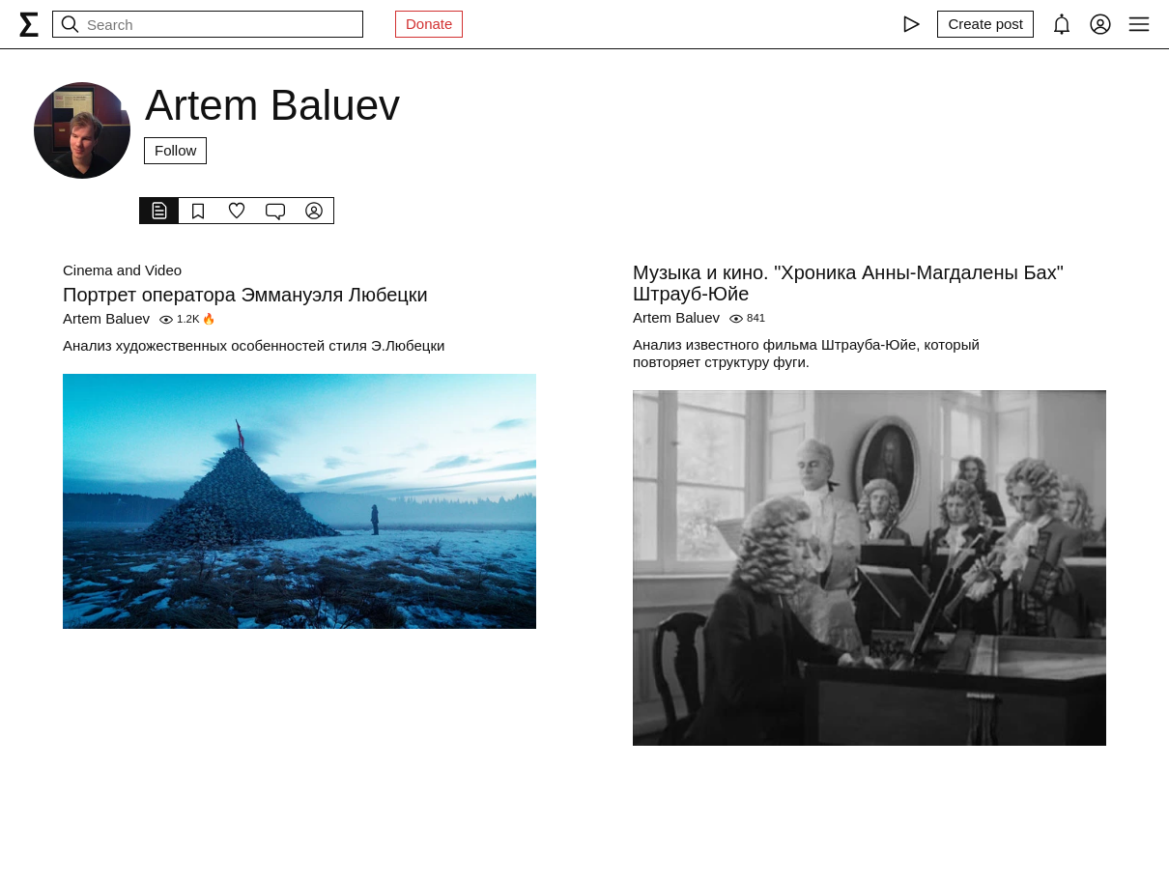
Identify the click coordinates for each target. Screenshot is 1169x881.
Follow (175, 150)
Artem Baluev (106, 318)
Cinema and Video (122, 270)
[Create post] (985, 24)
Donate (429, 23)
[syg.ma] (29, 24)
